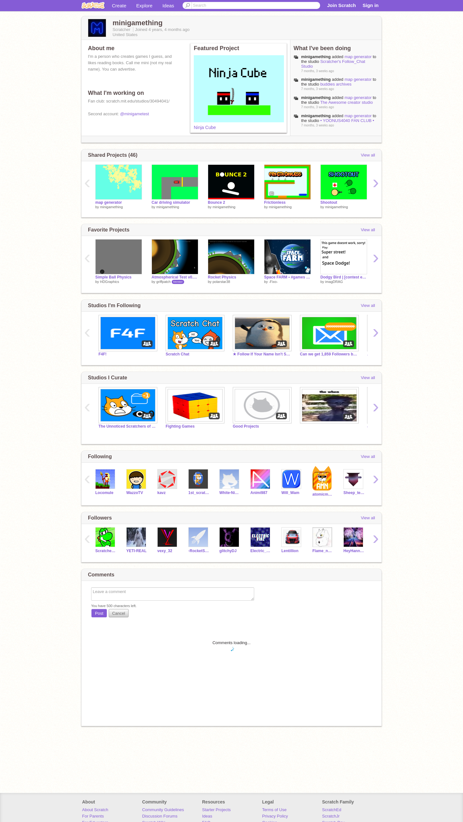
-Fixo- (273, 282)
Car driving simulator (171, 202)
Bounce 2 (216, 202)
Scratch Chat (177, 354)
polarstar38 (221, 282)
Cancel (118, 613)
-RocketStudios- (199, 551)
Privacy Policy (275, 816)
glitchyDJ (228, 551)
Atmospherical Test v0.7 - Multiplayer (175, 277)
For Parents (93, 816)
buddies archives (336, 84)
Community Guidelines (163, 809)
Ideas (168, 5)
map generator (358, 56)
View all (368, 155)
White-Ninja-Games (230, 493)
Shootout (328, 202)
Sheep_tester (354, 493)
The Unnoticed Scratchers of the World (127, 426)
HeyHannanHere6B (354, 551)
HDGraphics (109, 282)
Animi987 (258, 493)
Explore (144, 5)
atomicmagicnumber (323, 494)
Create (119, 5)
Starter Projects (216, 809)
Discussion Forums (159, 816)
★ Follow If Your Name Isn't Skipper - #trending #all (261, 354)
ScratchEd (331, 809)
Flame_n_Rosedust (323, 551)
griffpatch (163, 282)
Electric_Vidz (261, 551)
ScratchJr (331, 816)
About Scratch (95, 809)
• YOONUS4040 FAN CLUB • (347, 120)
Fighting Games (180, 426)
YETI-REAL (136, 551)
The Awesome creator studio (346, 102)
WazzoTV (134, 493)
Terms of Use (274, 809)
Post (99, 613)
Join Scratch (341, 5)
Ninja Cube (205, 127)
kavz (161, 493)
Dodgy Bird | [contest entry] (343, 277)
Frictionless (275, 202)
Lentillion (289, 551)
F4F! (102, 354)
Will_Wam (290, 493)
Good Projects (246, 426)
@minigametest (134, 113)
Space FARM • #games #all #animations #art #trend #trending (287, 277)
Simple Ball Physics (113, 277)
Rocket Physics (222, 277)
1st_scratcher (199, 493)
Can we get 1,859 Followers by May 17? (328, 354)
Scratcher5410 (106, 551)
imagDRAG (334, 282)
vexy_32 (164, 551)
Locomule (104, 493)
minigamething (316, 56)
